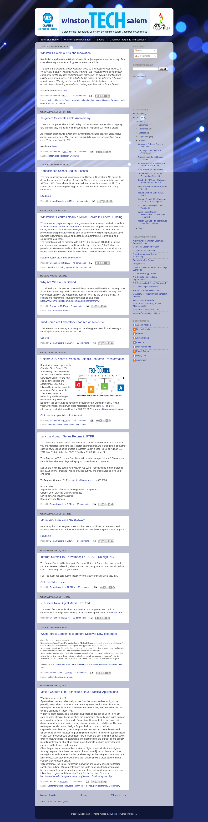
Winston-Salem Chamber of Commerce (60, 226)
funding (61, 267)
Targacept (115, 100)
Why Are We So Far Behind (58, 282)
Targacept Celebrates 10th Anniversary (66, 118)
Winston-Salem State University (147, 313)
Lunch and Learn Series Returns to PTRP (67, 436)
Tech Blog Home (50, 39)
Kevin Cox (141, 342)
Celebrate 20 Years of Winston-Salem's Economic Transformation (83, 359)
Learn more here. (114, 612)
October (142, 133)
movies (89, 786)
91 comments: (79, 618)
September (144, 137)
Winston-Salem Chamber (77, 39)
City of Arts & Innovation (144, 250)
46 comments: (79, 263)
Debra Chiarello (143, 329)
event (71, 425)
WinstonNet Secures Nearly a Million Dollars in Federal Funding (81, 217)
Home (83, 795)
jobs (57, 156)
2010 (138, 121)
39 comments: (83, 504)
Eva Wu (139, 333)
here (65, 90)
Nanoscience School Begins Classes (64, 171)
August (142, 141)
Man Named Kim (144, 347)
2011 (138, 117)
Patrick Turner (142, 351)
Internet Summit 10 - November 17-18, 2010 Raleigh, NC (77, 557)
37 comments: (83, 541)
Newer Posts (48, 795)
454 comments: (80, 420)
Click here (46, 415)
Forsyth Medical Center (143, 260)
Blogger (132, 814)
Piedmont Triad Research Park (147, 290)
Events (100, 39)
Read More (46, 196)
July (141, 228)
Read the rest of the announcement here (61, 257)
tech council (81, 425)
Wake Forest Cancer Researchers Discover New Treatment (79, 633)
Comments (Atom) (61, 801)
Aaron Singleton (143, 325)
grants (69, 267)
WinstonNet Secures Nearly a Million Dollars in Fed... (151, 164)
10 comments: (80, 151)
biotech (51, 100)
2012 (138, 113)
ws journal (60, 103)
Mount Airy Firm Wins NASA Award (63, 520)
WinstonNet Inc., (49, 223)
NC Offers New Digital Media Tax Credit (66, 603)
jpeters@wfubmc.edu (83, 480)
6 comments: (77, 781)
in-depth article (58, 59)
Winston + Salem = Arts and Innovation (66, 53)
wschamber (141, 360)
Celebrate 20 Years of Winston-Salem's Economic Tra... (152, 181)
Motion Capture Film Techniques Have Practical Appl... (152, 222)
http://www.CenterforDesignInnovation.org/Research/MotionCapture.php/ (76, 776)
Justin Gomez (142, 338)
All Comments (142, 56)
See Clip (45, 338)
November (144, 129)
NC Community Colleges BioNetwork (149, 283)
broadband (52, 267)
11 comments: (79, 96)
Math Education (55, 310)
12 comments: (83, 343)
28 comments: (84, 587)
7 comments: (81, 673)
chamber (86, 100)
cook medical (62, 425)
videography (114, 786)
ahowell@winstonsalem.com (109, 409)
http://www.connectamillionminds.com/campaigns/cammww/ (70, 301)
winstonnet (86, 267)
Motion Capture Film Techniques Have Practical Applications (79, 691)
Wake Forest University (143, 300)
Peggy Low (141, 356)
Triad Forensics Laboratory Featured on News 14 (72, 322)
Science (106, 100)
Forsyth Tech (139, 264)
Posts (138, 51)
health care (96, 100)
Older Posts (118, 795)
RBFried (113, 814)
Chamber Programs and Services (128, 39)
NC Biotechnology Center (144, 273)
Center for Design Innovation (68, 100)
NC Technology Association (145, 287)
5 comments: (83, 201)
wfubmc (51, 103)
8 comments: (77, 306)
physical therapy (100, 786)
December (144, 125)
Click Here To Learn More (53, 582)
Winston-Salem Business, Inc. (146, 309)
